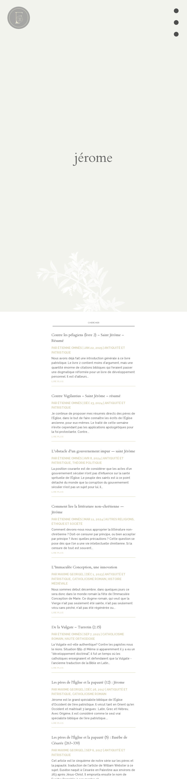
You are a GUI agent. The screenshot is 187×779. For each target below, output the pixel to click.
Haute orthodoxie (80, 638)
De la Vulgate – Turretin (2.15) (76, 627)
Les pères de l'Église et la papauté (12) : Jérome (88, 682)
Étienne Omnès (70, 634)
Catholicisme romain (89, 579)
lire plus (57, 553)
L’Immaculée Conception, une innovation (84, 567)
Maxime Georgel (71, 574)
